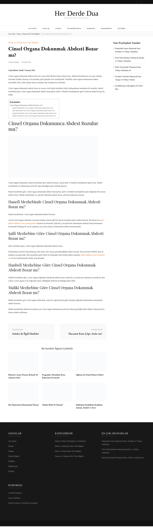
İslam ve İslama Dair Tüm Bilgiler (23, 42)
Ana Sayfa (32, 28)
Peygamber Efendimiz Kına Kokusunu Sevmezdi (54, 377)
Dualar (46, 28)
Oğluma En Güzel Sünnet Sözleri (90, 375)
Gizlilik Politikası (15, 494)
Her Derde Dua (76, 13)
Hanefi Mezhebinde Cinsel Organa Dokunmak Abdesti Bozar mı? (32, 107)
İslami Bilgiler (74, 28)
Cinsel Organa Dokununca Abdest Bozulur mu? (26, 104)
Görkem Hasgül (13, 61)
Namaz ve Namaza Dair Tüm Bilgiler (69, 457)
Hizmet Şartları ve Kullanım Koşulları (23, 504)
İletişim (121, 28)
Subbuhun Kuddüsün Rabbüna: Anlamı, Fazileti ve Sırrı (90, 407)
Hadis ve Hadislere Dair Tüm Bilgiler (69, 447)
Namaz (58, 28)
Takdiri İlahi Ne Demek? (53, 405)
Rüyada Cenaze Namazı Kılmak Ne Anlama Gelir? (22, 377)
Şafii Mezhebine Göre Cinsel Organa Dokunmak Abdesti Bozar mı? (33, 109)
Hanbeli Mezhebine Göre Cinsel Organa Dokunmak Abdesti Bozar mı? (34, 112)
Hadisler (91, 28)
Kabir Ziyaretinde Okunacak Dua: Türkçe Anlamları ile (123, 458)
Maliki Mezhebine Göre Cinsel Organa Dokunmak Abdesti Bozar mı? (34, 115)
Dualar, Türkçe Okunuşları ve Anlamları (70, 442)
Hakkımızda (106, 28)
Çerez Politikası (14, 499)
